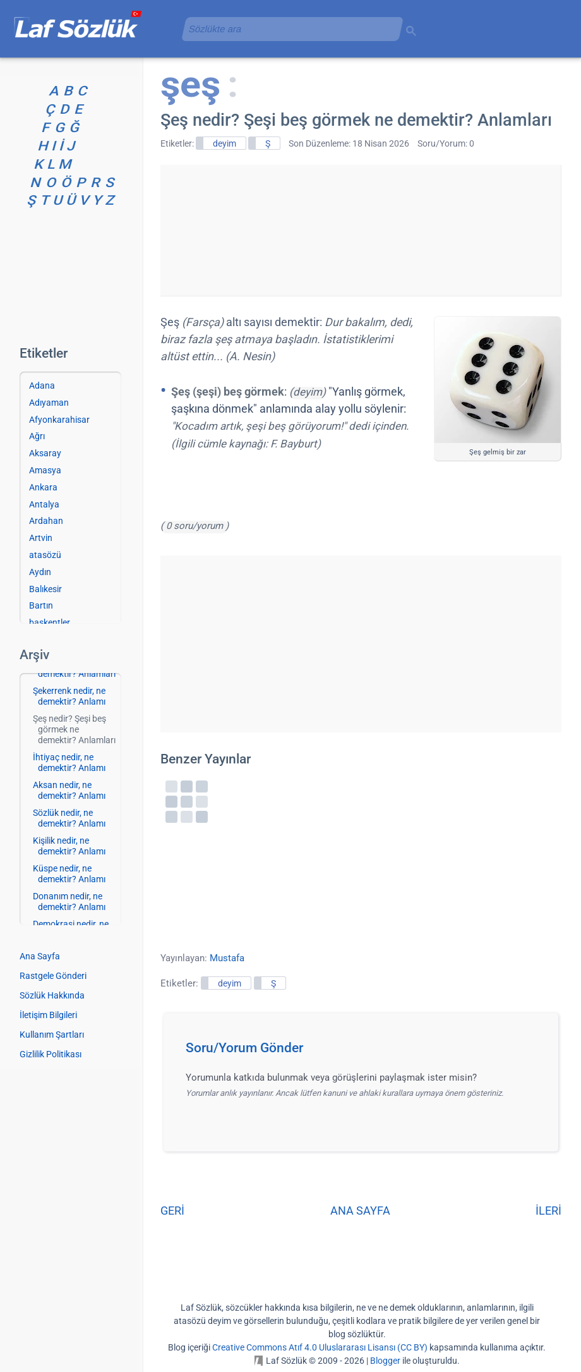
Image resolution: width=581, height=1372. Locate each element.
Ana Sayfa (40, 956)
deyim (224, 143)
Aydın (40, 572)
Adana (42, 385)
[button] (365, 1051)
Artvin (40, 538)
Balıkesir (45, 589)
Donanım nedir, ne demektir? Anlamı (69, 901)
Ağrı (37, 436)
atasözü (45, 555)
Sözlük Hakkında (52, 995)
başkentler (49, 622)
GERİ (172, 1210)
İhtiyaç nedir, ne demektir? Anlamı (69, 762)
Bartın (41, 605)
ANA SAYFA (360, 1210)
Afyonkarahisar (59, 420)
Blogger (385, 1361)
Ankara (43, 487)
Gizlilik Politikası (50, 1054)
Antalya (44, 504)
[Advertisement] (360, 228)
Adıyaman (49, 403)
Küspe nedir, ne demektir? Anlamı (69, 873)
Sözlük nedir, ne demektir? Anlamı (69, 818)
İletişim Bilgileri (48, 1015)
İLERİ (548, 1210)
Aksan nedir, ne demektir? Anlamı (69, 790)
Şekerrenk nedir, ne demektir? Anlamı (69, 696)
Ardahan (46, 521)
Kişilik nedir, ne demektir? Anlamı (69, 845)
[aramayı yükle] (287, 29)
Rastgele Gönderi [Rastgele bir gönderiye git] (53, 976)
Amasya (45, 470)
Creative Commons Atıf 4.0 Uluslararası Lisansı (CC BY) (320, 1347)
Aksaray (45, 453)
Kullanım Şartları (52, 1034)
